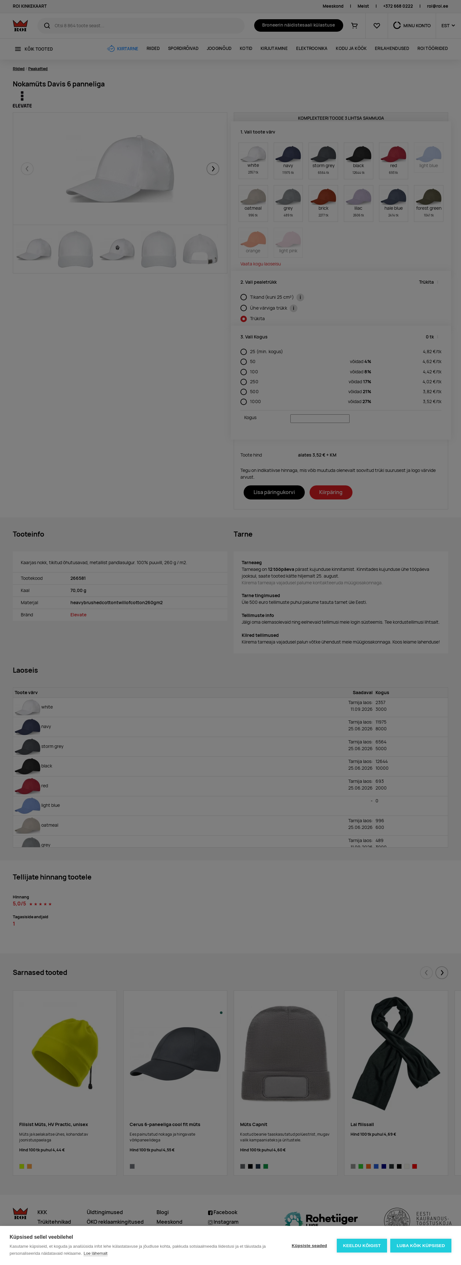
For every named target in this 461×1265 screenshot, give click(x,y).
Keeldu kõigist (362, 1245)
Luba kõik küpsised (421, 1245)
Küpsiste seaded (309, 1245)
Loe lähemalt (95, 1253)
